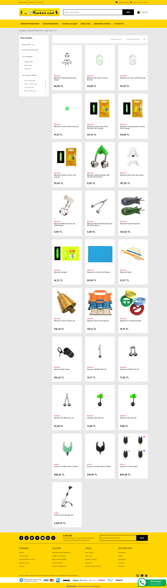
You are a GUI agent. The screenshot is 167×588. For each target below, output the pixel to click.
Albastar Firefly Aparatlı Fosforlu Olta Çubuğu (132, 127)
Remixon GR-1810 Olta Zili (129, 369)
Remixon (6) (28, 65)
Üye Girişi (88, 556)
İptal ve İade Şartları (59, 559)
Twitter (120, 556)
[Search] (98, 12)
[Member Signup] (134, 2)
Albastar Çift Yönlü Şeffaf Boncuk (132, 78)
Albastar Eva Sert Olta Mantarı (98, 272)
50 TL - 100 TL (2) (30, 91)
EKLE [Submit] (142, 538)
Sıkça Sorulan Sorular (93, 566)
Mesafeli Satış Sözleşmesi (61, 552)
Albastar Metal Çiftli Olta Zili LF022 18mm (64, 225)
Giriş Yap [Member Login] (143, 2)
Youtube (121, 563)
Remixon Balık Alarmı (62, 369)
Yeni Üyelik (89, 552)
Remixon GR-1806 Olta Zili (96, 369)
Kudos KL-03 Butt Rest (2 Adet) (66, 466)
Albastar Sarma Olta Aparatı (98, 321)
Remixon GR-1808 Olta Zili (63, 418)
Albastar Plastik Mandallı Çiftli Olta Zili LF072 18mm (98, 176)
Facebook (122, 552)
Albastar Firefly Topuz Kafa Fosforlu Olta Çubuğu (97, 127)
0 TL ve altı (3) (29, 87)
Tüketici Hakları (57, 563)
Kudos (56, 464)
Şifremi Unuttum (91, 559)
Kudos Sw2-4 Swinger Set (63, 515)
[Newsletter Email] (124, 538)
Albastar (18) (28, 62)
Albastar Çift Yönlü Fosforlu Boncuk (97, 79)
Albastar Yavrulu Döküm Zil (64, 321)
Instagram (122, 559)
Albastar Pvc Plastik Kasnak (130, 321)
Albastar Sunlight (60, 272)
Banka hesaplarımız (59, 566)
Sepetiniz (88, 563)
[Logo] (39, 12)
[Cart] (142, 12)
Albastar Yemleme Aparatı (130, 224)
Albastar (57, 76)
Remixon (57, 367)
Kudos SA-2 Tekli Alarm (129, 466)
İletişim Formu (24, 563)
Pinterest (121, 566)
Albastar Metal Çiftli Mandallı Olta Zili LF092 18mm (99, 225)
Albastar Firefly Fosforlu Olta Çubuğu (65, 176)
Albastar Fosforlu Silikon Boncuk (66, 126)
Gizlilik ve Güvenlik (59, 556)
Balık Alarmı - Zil (51, 30)
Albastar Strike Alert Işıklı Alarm (132, 175)
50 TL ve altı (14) (29, 80)
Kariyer (39, 2)
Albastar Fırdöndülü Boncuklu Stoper (65, 79)
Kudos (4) (27, 68)
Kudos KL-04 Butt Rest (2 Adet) (99, 466)
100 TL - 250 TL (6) (30, 84)
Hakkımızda (23, 2)
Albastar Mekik (125, 272)
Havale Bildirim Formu (27, 559)
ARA (128, 12)
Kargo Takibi (23, 556)
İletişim (31, 2)
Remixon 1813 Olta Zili (95, 418)
